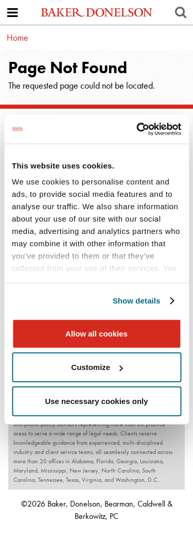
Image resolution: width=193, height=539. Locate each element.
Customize (96, 367)
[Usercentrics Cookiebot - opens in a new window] (137, 129)
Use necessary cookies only (96, 400)
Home (17, 37)
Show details (137, 300)
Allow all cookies (96, 333)
